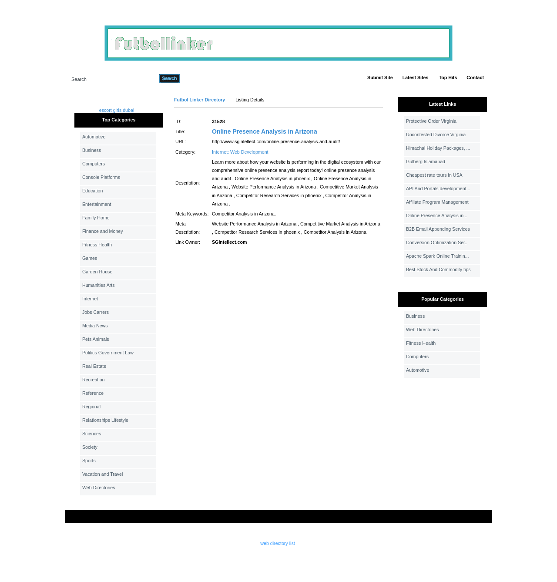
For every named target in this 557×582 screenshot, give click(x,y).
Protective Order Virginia (431, 121)
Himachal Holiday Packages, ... (438, 148)
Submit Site (380, 77)
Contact (475, 77)
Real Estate (94, 366)
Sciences (91, 433)
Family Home (96, 217)
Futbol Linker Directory (199, 99)
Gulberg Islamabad (425, 161)
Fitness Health (97, 244)
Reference (93, 393)
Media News (95, 325)
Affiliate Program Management (437, 202)
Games (89, 258)
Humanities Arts (98, 285)
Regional (91, 406)
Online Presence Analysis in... (436, 215)
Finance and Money (102, 231)
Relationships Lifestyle (105, 420)
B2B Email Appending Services (438, 229)
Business (91, 150)
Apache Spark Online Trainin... (437, 256)
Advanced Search (203, 78)
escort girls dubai (116, 110)
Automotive (93, 136)
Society (89, 447)
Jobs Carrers (95, 312)
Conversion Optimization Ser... (437, 242)
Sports (89, 460)
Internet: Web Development (240, 152)
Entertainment (96, 204)
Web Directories (98, 487)
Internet (90, 298)
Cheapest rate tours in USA (434, 175)
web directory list (277, 543)
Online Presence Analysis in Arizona (264, 131)
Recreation (93, 379)
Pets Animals (95, 339)
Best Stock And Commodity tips (438, 269)
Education (92, 190)
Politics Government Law (108, 352)
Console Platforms (101, 177)
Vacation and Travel (102, 474)
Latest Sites (416, 77)
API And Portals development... (438, 188)
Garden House (97, 271)
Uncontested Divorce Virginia (436, 134)
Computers (93, 163)
